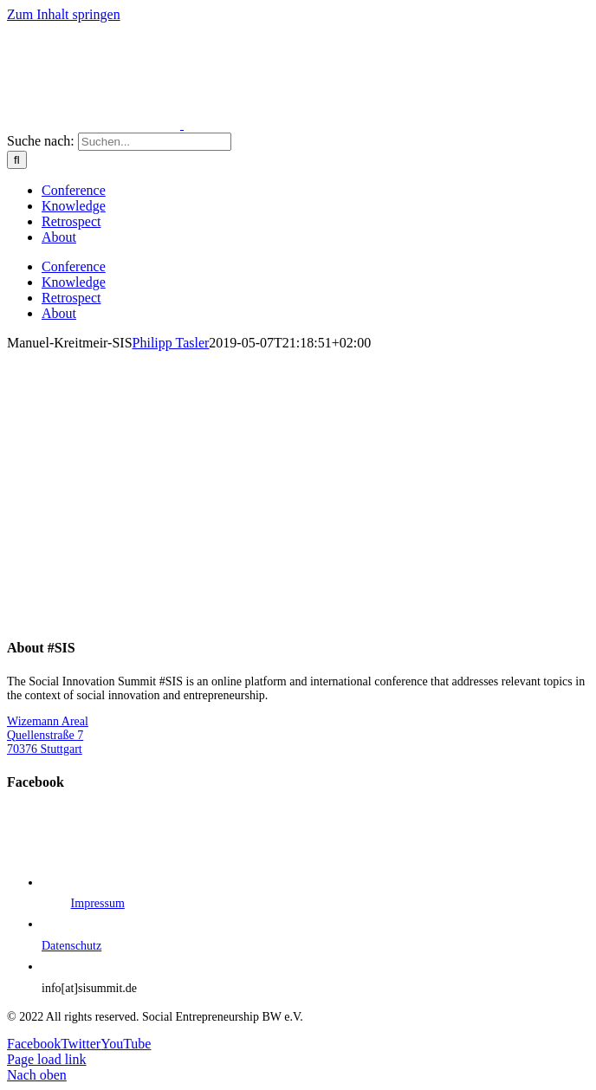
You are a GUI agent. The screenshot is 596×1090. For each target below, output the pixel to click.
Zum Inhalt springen (63, 14)
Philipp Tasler (171, 342)
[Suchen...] (154, 142)
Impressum (98, 903)
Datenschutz (71, 945)
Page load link (47, 1059)
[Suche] (17, 160)
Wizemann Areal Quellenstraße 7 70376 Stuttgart (47, 735)
